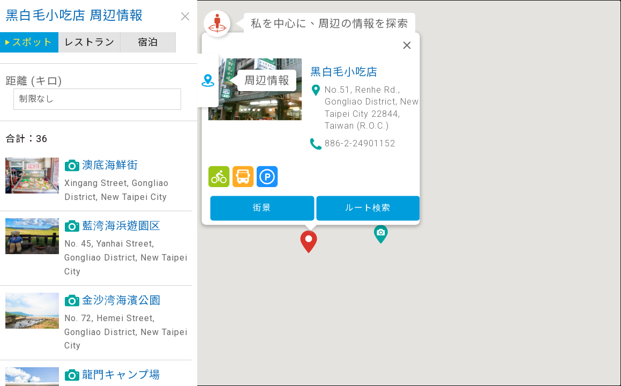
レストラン (89, 42)
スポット (32, 42)
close (181, 16)
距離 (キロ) (33, 81)
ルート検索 (368, 206)
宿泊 (147, 42)
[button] (310, 241)
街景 (262, 206)
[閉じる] (407, 43)
